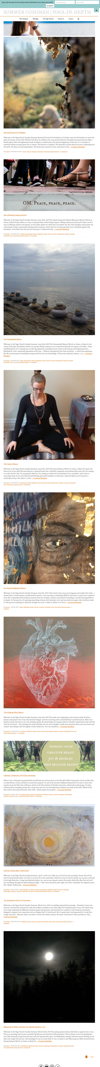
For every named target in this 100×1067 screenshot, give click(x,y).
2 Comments (33, 236)
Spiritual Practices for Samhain (14, 133)
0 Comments (64, 151)
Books (21, 360)
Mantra (35, 234)
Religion (67, 234)
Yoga (11, 236)
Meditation (40, 234)
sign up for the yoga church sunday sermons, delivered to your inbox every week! (27, 2)
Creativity (22, 234)
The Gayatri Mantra (11, 464)
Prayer (54, 234)
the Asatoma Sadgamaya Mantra (15, 588)
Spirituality (40, 151)
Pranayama (61, 794)
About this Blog (24, 889)
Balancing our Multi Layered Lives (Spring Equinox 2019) (24, 1027)
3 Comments (21, 733)
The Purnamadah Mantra (12, 339)
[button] (78, 18)
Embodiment (29, 234)
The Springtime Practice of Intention (17, 900)
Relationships (60, 234)
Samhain (34, 151)
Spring (30, 891)
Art (20, 731)
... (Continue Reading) (77, 147)
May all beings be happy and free (15, 215)
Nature (24, 151)
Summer (7, 151)
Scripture (72, 234)
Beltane (23, 794)
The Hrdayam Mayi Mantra (13, 712)
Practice (29, 151)
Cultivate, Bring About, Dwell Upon (16, 871)
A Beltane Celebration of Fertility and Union (19, 775)
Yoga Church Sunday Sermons (51, 151)
